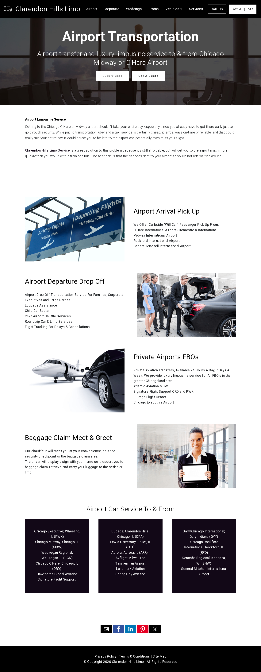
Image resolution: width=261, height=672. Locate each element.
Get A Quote (243, 9)
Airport (91, 9)
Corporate (111, 9)
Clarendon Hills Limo (47, 9)
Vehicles (172, 9)
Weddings (134, 9)
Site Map (160, 656)
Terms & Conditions (134, 656)
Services (196, 9)
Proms (153, 9)
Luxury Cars (112, 76)
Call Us (217, 9)
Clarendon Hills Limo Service (47, 150)
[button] (106, 629)
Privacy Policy (106, 656)
